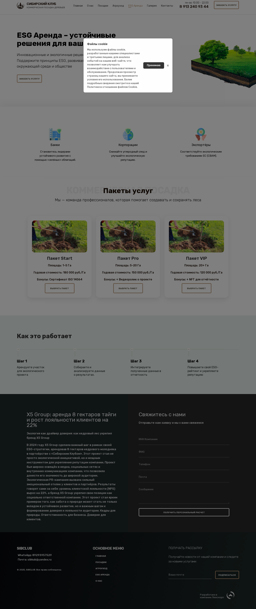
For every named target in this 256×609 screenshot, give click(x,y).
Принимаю (154, 65)
